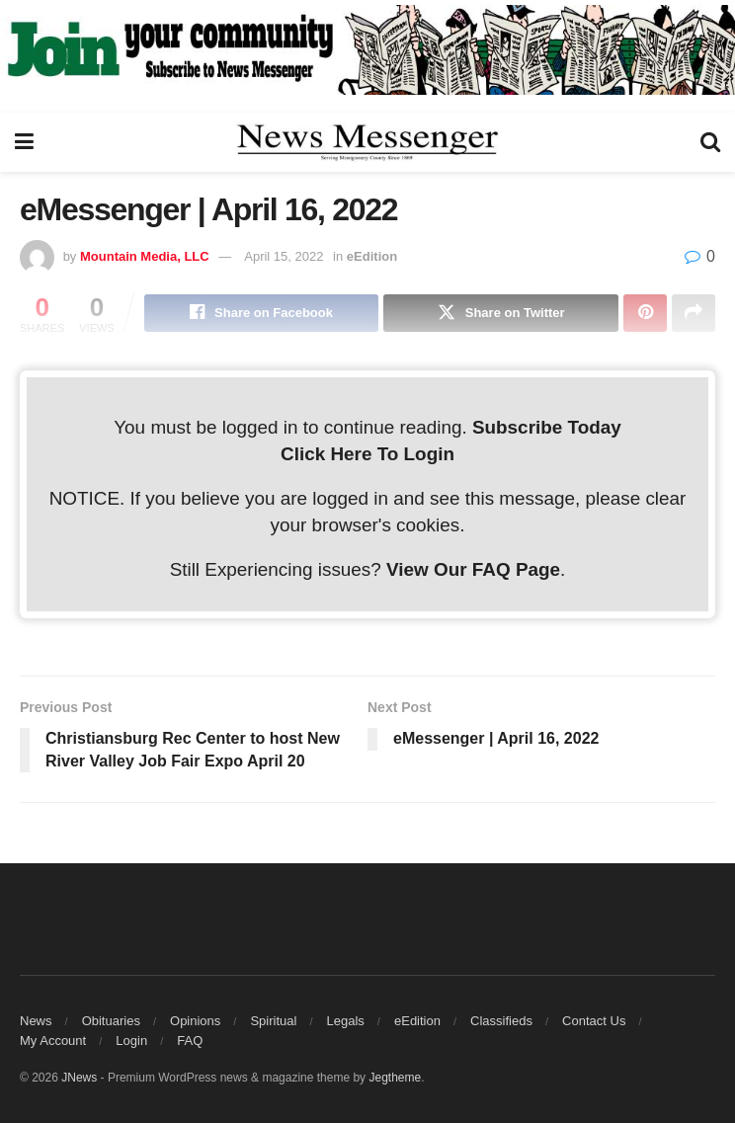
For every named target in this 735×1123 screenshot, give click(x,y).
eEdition (372, 256)
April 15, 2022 (283, 256)
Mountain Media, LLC (144, 256)
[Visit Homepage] (367, 142)
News (36, 1020)
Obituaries (111, 1020)
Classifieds (501, 1020)
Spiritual (273, 1020)
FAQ (190, 1040)
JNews (79, 1077)
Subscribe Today (546, 427)
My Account (53, 1040)
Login (131, 1040)
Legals (346, 1020)
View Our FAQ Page (473, 569)
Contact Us (593, 1020)
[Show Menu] (24, 142)
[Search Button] (710, 142)
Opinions (195, 1020)
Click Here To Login (367, 453)
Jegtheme (394, 1077)
